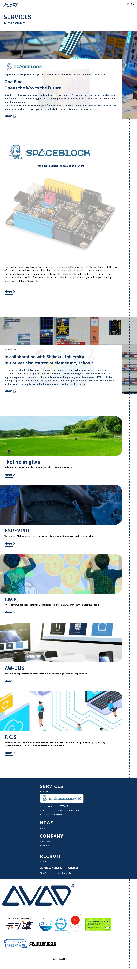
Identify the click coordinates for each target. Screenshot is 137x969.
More (8, 116)
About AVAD (45, 841)
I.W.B (43, 810)
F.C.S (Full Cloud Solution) (51, 814)
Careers (44, 861)
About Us (44, 845)
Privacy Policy (44, 873)
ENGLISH (59, 867)
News (43, 828)
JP (127, 4)
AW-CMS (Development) (68, 810)
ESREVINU (63, 806)
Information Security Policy (63, 873)
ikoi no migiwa (47, 806)
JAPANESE (45, 867)
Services (44, 791)
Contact (73, 867)
